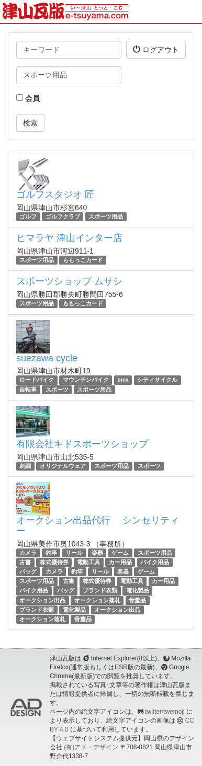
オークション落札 (97, 600)
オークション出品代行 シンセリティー (97, 525)
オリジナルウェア (63, 466)
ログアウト (156, 49)
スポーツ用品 (105, 216)
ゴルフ (28, 216)
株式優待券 (54, 562)
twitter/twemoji (164, 711)
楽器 (97, 553)
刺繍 (25, 466)
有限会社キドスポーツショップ (82, 444)
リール (74, 553)
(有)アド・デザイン (91, 747)
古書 (25, 562)
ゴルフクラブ (63, 216)
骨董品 (137, 600)
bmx (123, 380)
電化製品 (137, 591)
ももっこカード (83, 260)
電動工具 (88, 562)
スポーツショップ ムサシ (69, 281)
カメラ (28, 553)
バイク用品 (154, 562)
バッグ (28, 571)
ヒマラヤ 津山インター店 (69, 238)
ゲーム (120, 553)
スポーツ (57, 389)
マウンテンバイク (86, 380)
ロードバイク (36, 380)
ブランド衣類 (100, 591)
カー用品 (120, 562)
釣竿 (51, 553)
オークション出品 (42, 600)
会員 (28, 98)
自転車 (28, 389)
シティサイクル (157, 380)
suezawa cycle (46, 358)
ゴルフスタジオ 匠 (55, 194)
